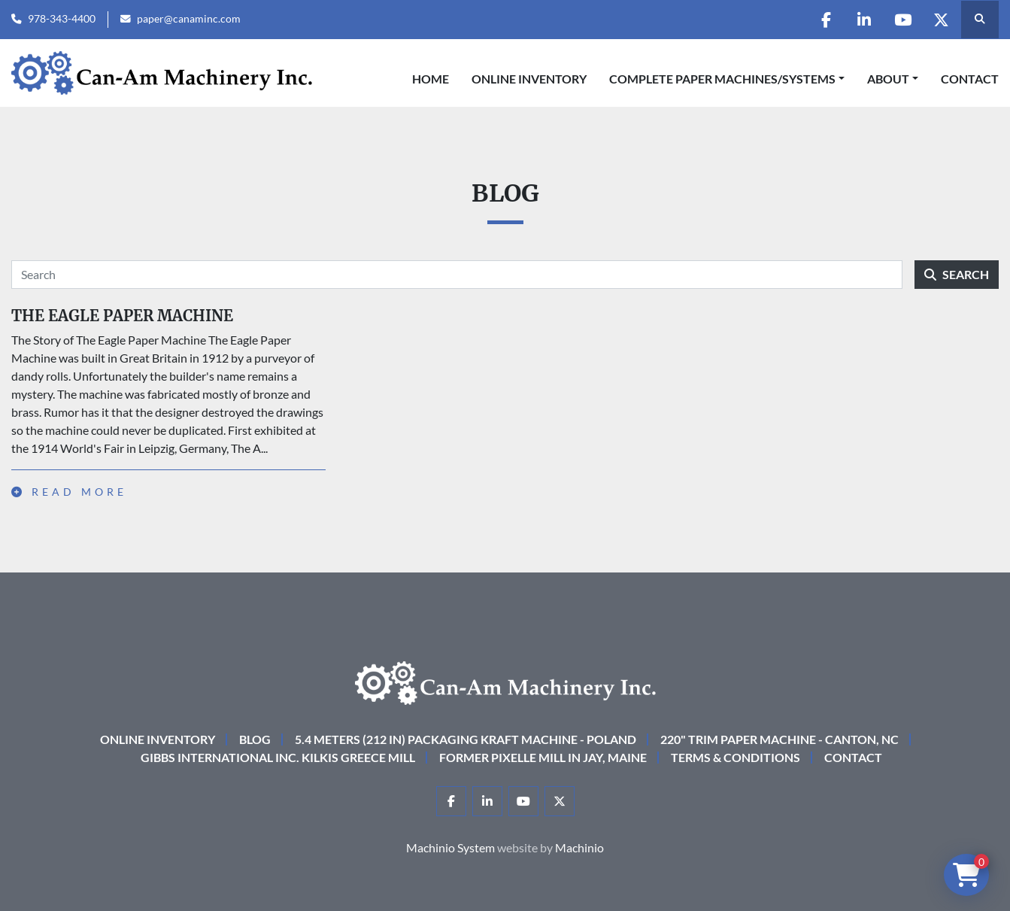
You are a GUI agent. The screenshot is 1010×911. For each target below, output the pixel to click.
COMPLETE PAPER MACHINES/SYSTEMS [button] (722, 78)
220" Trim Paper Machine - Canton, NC (779, 739)
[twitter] (941, 19)
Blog (255, 739)
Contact (970, 78)
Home (430, 78)
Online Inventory (529, 78)
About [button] (888, 78)
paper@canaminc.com (189, 19)
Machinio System (450, 847)
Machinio (579, 847)
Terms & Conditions (735, 757)
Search (956, 274)
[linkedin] (864, 19)
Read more (69, 491)
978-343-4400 (62, 19)
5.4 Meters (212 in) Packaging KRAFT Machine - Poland (465, 739)
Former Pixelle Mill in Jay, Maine (543, 757)
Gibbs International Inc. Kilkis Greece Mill (278, 757)
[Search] (456, 274)
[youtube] (902, 19)
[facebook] (826, 19)
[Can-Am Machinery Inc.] (505, 681)
